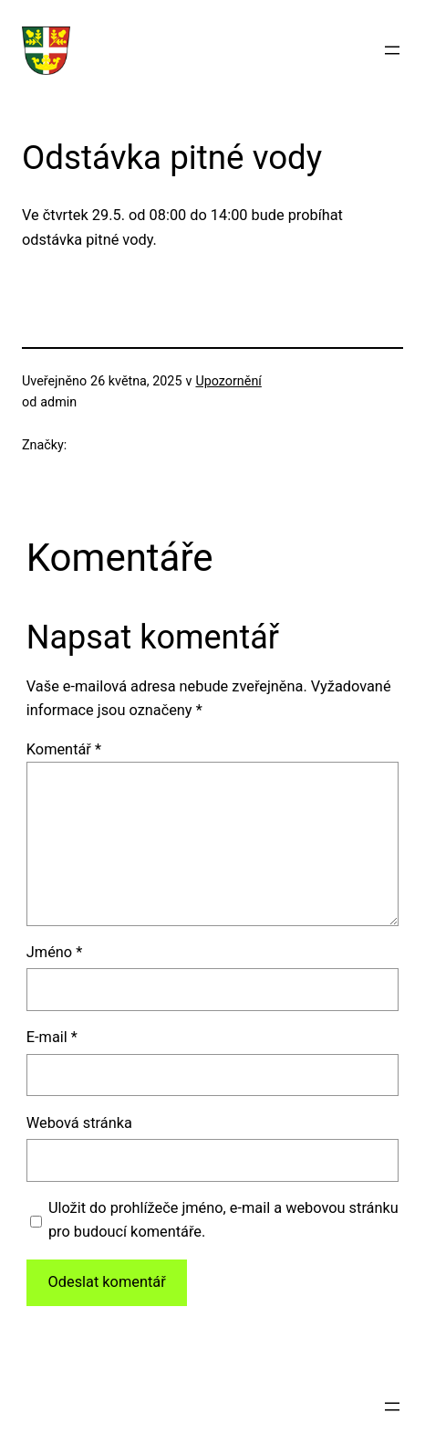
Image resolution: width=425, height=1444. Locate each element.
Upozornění (228, 381)
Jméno (54, 952)
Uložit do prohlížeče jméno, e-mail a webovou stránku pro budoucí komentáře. (223, 1219)
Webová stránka (79, 1123)
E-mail (52, 1037)
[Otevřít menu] (392, 50)
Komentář (63, 749)
